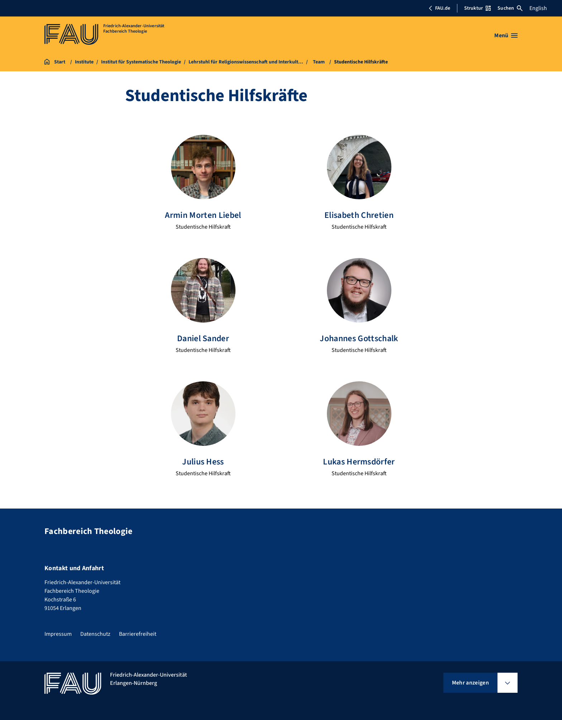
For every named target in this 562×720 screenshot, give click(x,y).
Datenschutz (95, 633)
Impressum (58, 633)
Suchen (510, 8)
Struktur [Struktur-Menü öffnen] (477, 8)
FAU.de (439, 8)
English (538, 8)
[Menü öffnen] (506, 35)
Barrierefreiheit (137, 633)
